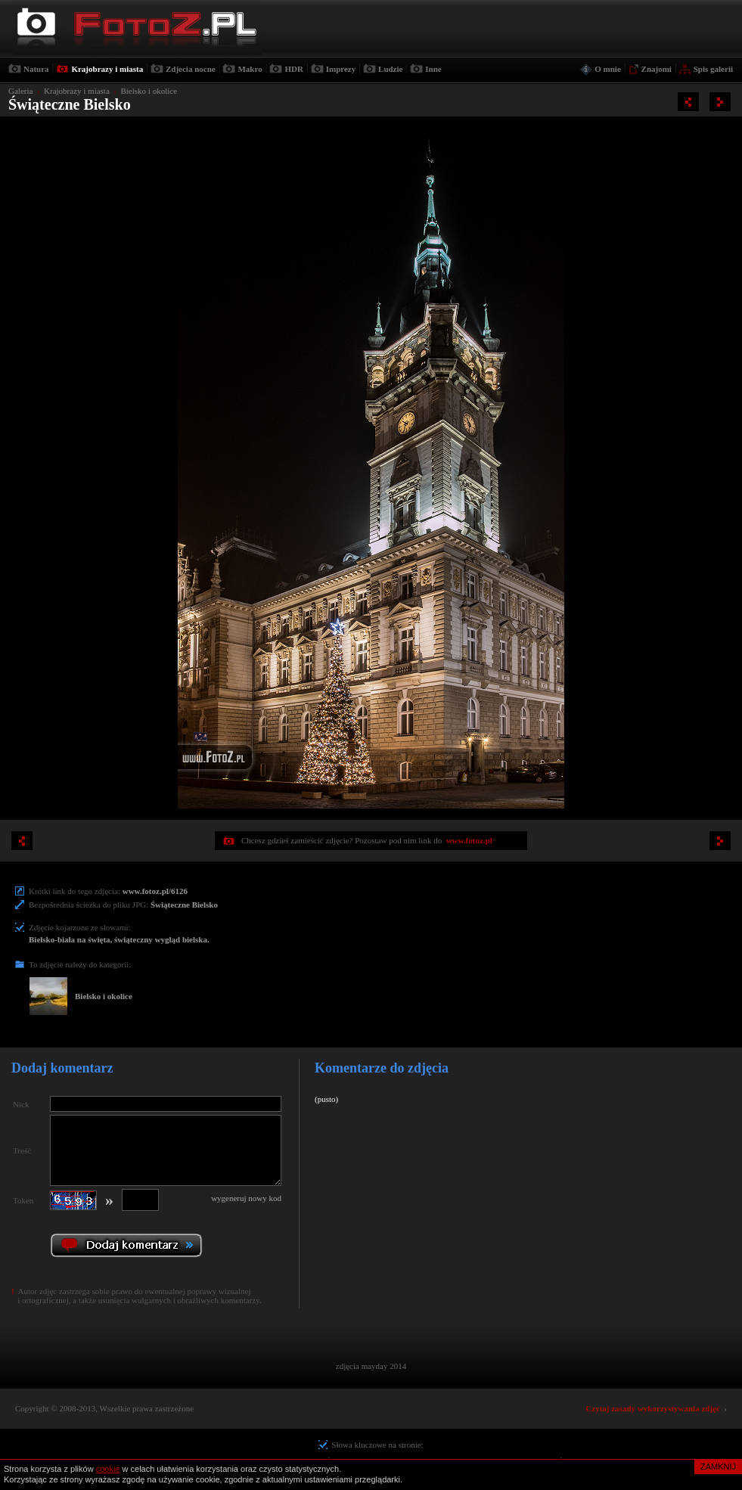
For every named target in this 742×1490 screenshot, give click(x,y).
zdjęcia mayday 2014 (371, 1365)
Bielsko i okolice (148, 90)
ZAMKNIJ (718, 1466)
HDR (293, 68)
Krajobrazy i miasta (107, 68)
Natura (36, 68)
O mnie (608, 68)
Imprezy (341, 68)
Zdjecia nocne (191, 68)
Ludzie (390, 68)
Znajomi (656, 68)
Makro (250, 68)
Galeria (20, 90)
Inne (433, 68)
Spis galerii (713, 68)
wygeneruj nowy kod (246, 1198)
